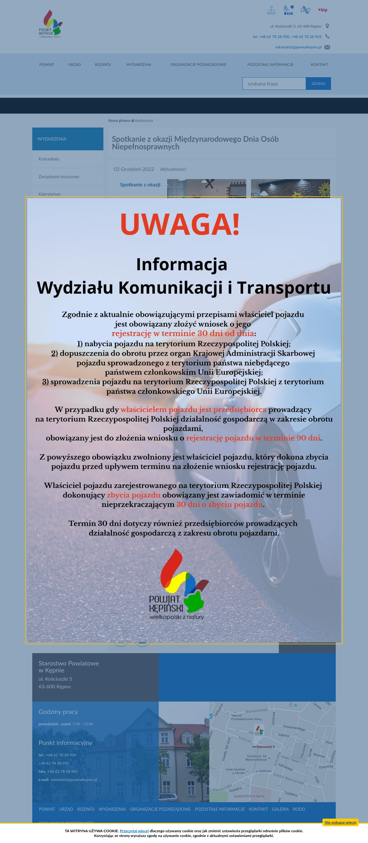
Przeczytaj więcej (134, 830)
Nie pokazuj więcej (340, 822)
